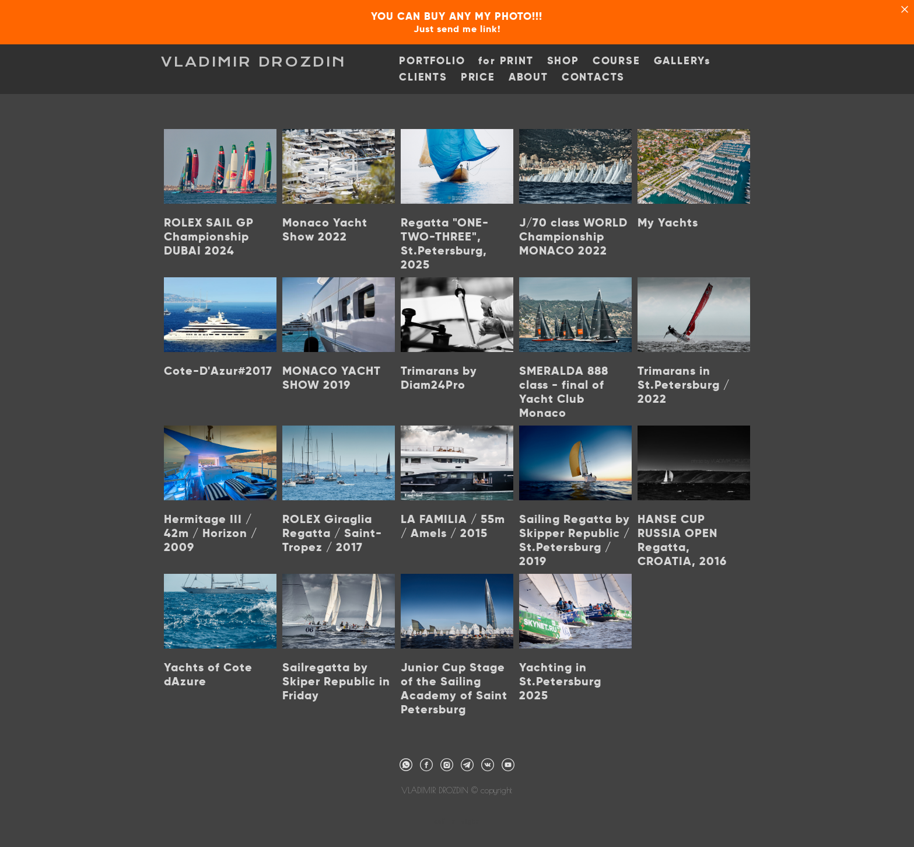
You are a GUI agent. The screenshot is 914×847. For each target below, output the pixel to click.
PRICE (480, 77)
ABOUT (531, 77)
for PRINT (508, 61)
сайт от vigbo (456, 819)
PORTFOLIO (434, 61)
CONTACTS (595, 77)
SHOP (565, 61)
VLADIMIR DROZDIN (256, 62)
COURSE (619, 61)
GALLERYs (684, 61)
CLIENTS (425, 77)
